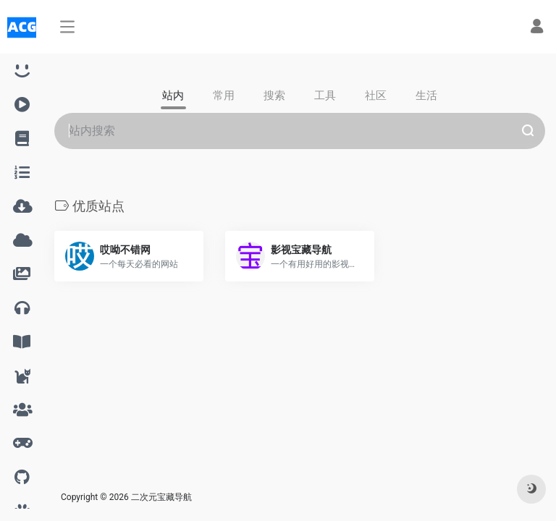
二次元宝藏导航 (161, 497)
